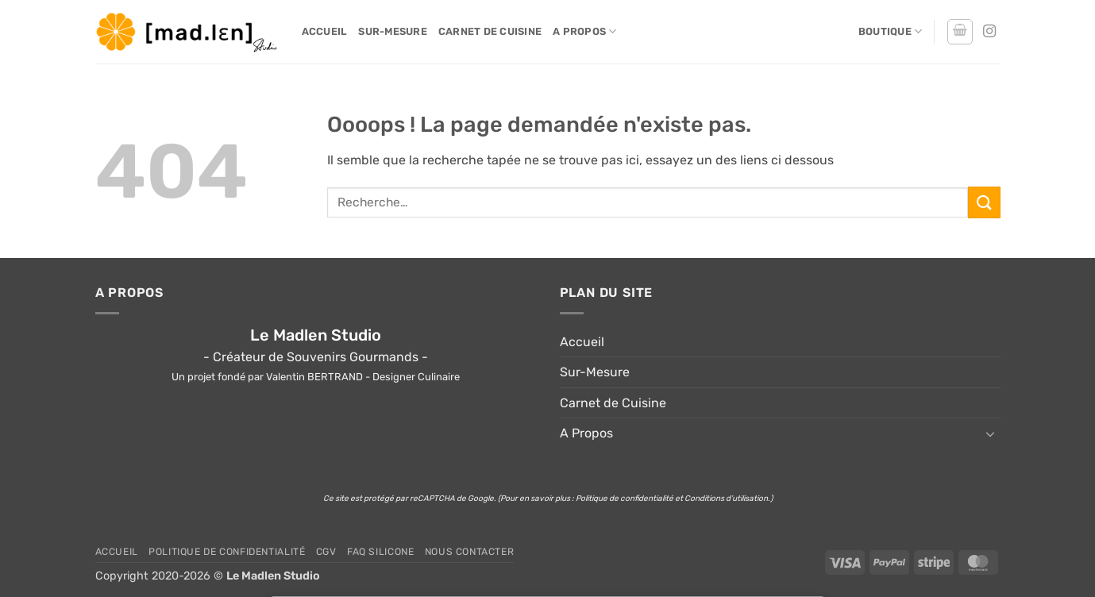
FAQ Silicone (380, 551)
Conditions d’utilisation (726, 498)
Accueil (325, 31)
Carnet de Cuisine (490, 31)
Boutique (890, 31)
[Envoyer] (984, 202)
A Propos (585, 31)
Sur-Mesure (392, 31)
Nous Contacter (470, 551)
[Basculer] (991, 433)
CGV (326, 551)
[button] (960, 31)
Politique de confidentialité (624, 498)
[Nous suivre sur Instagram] (989, 32)
